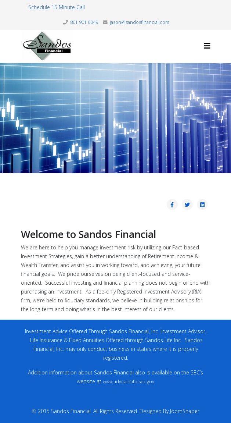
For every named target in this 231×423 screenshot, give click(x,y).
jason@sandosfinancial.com (139, 22)
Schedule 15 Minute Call (56, 7)
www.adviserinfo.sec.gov (128, 381)
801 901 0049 (84, 22)
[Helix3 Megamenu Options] (207, 46)
